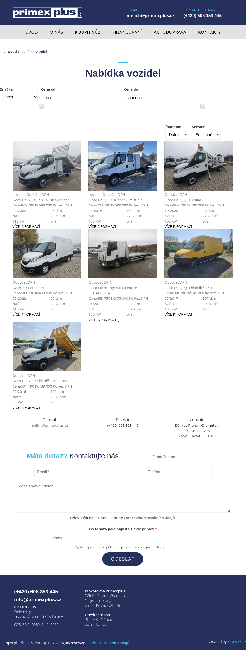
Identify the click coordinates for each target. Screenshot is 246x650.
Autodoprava (170, 32)
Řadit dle (173, 126)
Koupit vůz (88, 32)
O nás (56, 32)
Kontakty (209, 32)
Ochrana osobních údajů (108, 642)
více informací (26, 226)
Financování (127, 32)
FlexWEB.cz (236, 641)
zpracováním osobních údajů (149, 517)
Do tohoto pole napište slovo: (123, 529)
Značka (6, 89)
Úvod (31, 32)
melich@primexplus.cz (150, 15)
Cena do (131, 89)
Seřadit (198, 126)
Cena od (48, 89)
